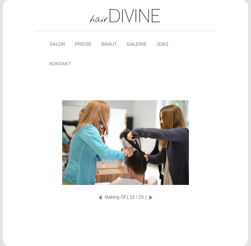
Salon (57, 44)
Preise (83, 44)
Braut (109, 44)
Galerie (137, 44)
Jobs (162, 44)
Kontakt (60, 63)
